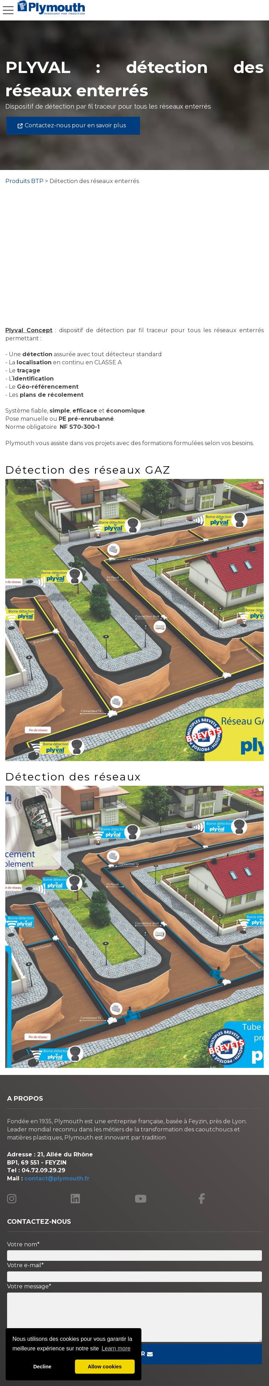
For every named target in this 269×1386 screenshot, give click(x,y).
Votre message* (29, 1286)
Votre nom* (23, 1244)
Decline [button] (42, 1366)
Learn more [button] (115, 1348)
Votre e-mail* (25, 1265)
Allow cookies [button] (105, 1366)
